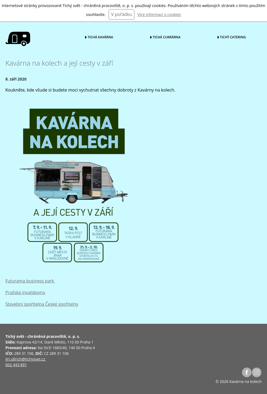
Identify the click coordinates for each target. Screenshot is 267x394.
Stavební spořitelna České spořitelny (41, 304)
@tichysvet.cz (33, 359)
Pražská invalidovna (25, 292)
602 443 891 (16, 364)
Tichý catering (233, 37)
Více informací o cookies (159, 14)
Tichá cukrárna (167, 37)
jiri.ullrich (13, 359)
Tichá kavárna (100, 37)
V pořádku (121, 14)
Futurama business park (30, 281)
